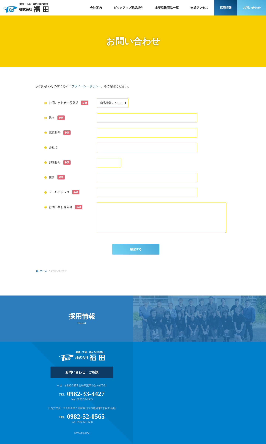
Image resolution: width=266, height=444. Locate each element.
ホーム (43, 270)
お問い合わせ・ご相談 (81, 372)
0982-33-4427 (86, 394)
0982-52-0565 (86, 416)
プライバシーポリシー (86, 86)
